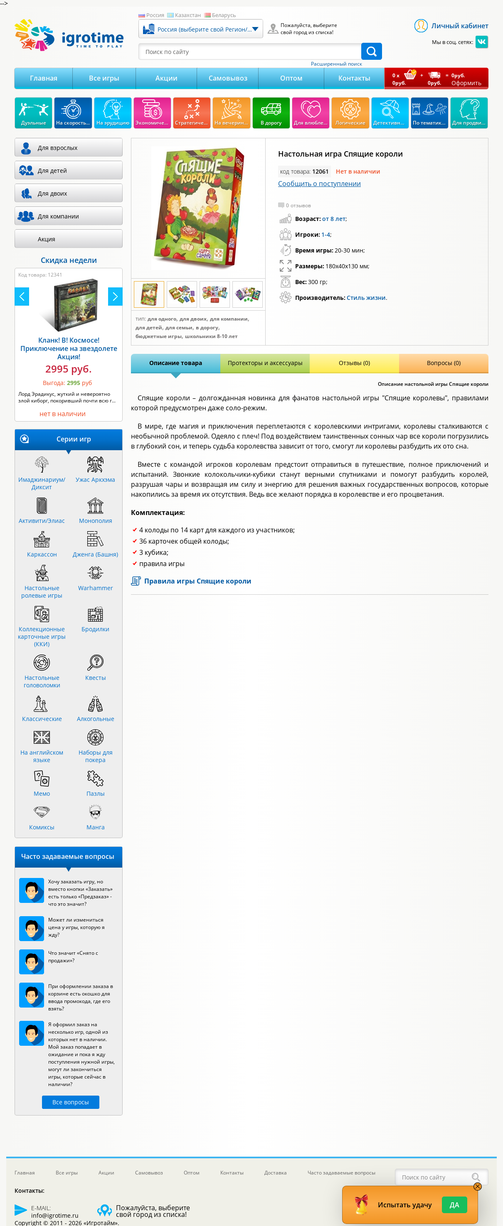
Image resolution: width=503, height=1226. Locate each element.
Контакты (354, 78)
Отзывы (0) (354, 363)
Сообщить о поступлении (319, 183)
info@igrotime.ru (55, 1215)
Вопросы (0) (444, 363)
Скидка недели (69, 260)
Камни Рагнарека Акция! (68, 350)
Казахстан (188, 15)
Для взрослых (57, 148)
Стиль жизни (366, 298)
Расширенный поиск (336, 63)
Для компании (229, 318)
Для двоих (193, 318)
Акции (166, 78)
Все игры (104, 78)
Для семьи (178, 327)
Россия (155, 15)
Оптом (291, 78)
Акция (46, 239)
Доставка (275, 1172)
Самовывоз (228, 78)
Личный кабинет (459, 25)
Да (454, 1204)
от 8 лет (333, 219)
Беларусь (224, 15)
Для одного (162, 318)
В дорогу (207, 327)
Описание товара (175, 363)
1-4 (325, 234)
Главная (43, 78)
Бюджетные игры (159, 336)
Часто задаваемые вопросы (341, 1172)
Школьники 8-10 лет (211, 336)
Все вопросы (70, 1102)
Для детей (149, 327)
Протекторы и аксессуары (265, 363)
